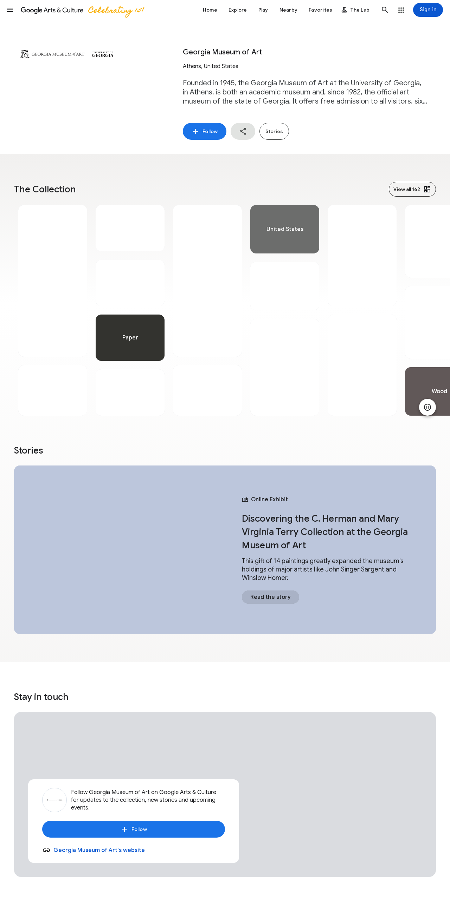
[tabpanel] (52, 310)
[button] (9, 9)
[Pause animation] (427, 407)
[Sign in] (428, 10)
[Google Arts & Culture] (82, 10)
